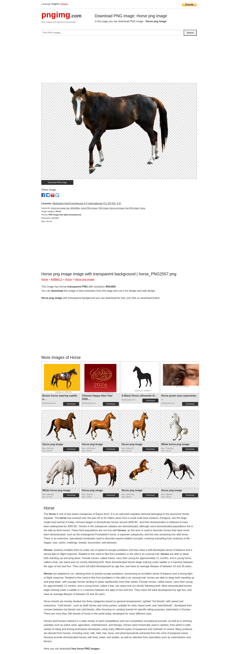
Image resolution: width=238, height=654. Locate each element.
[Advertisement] (119, 60)
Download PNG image (57, 182)
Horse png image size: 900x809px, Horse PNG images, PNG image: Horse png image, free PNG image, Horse (98, 208)
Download (71, 404)
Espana (64, 4)
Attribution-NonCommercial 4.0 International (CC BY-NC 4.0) (86, 203)
